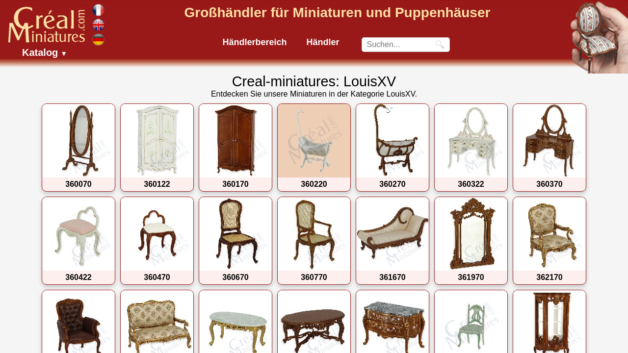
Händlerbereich (254, 42)
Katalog (44, 52)
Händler (323, 42)
